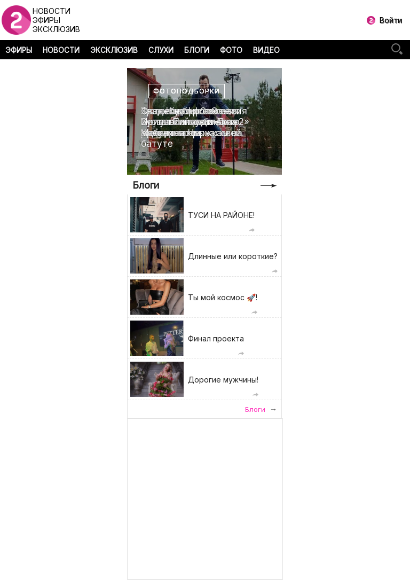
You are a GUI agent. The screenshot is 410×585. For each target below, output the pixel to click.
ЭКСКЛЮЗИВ (114, 50)
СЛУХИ (161, 50)
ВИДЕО (266, 50)
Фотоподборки (186, 91)
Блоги (145, 185)
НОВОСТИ (61, 50)
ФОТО (231, 50)
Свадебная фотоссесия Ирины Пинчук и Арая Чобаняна (194, 122)
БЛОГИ (196, 50)
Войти (391, 20)
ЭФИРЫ (18, 50)
